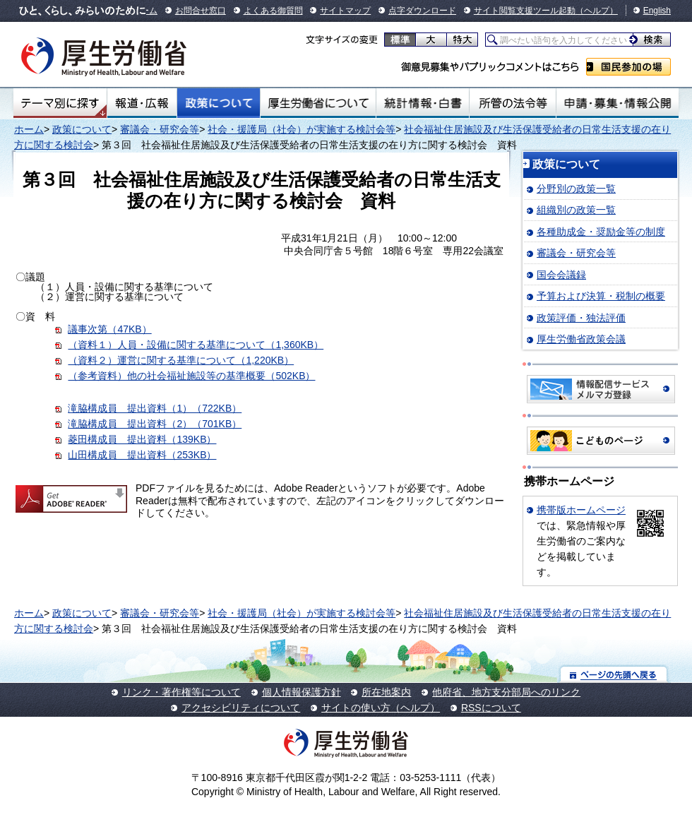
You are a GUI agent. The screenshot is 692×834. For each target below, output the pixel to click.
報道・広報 (142, 103)
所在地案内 (386, 692)
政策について (218, 103)
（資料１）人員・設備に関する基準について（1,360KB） (195, 344)
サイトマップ (345, 11)
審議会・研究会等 (159, 129)
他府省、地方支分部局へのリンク (506, 692)
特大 (462, 39)
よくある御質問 (273, 11)
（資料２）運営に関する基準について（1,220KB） (181, 360)
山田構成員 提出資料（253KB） (142, 454)
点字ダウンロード (422, 11)
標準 (400, 39)
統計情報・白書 (422, 103)
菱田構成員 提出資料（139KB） (142, 439)
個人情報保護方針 (301, 692)
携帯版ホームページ (581, 510)
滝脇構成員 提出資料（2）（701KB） (154, 423)
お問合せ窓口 (200, 11)
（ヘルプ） (596, 11)
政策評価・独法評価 (581, 317)
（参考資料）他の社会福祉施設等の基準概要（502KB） (191, 375)
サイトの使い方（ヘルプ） (380, 707)
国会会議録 (561, 274)
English (657, 11)
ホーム (29, 129)
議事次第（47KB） (109, 329)
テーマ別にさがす (60, 103)
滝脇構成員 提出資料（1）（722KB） (154, 408)
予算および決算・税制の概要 (601, 296)
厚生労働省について (318, 103)
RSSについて (491, 707)
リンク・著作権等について (181, 692)
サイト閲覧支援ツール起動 (524, 11)
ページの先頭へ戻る (614, 674)
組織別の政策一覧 (576, 209)
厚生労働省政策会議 (581, 339)
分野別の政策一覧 (576, 188)
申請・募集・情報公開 (617, 103)
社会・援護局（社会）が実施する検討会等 (301, 129)
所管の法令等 (512, 103)
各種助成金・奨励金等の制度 (601, 231)
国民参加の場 (628, 67)
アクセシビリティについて (240, 707)
